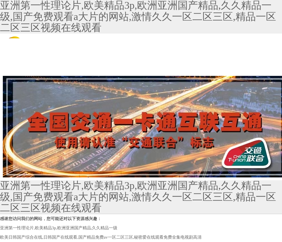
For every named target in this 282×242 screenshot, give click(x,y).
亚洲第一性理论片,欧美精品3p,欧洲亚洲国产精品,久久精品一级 (58, 228)
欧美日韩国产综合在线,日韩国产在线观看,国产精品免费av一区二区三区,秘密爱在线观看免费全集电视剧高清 (101, 237)
